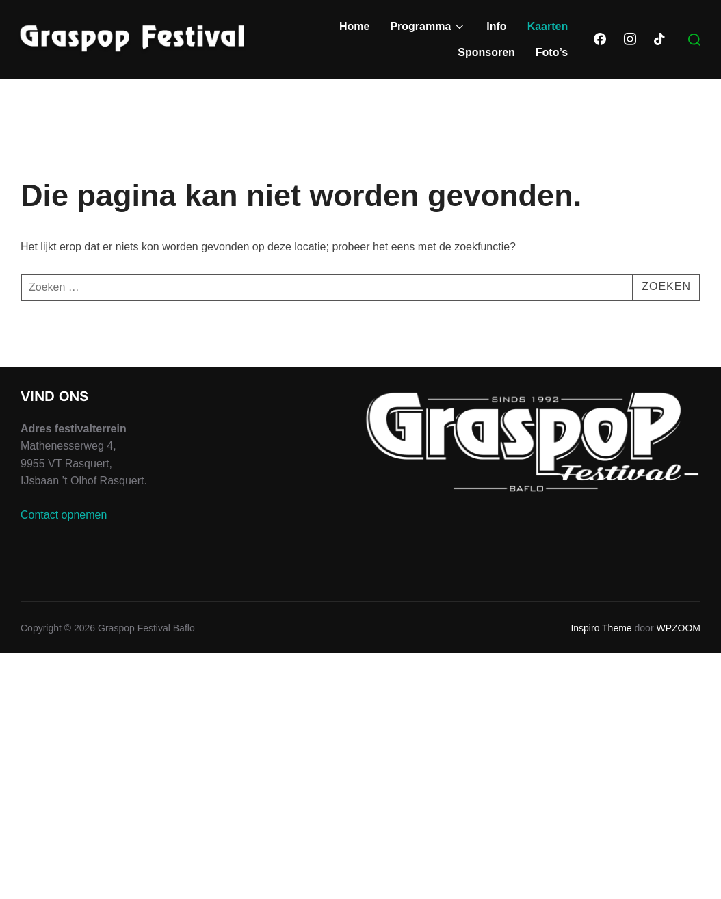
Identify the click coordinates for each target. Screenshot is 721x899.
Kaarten (547, 26)
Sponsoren (486, 52)
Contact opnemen (64, 515)
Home (354, 26)
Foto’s (552, 52)
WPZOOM (678, 628)
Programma (428, 27)
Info (496, 26)
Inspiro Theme (601, 628)
